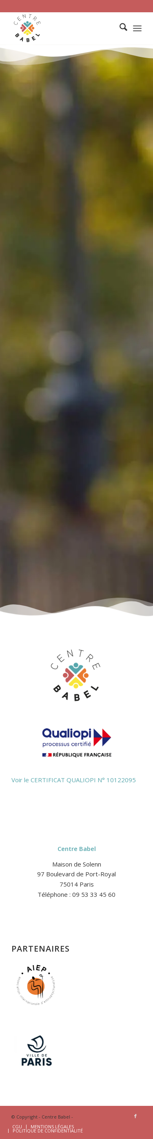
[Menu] (137, 28)
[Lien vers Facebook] (135, 1116)
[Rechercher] (119, 28)
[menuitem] (119, 28)
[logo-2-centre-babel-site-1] (63, 28)
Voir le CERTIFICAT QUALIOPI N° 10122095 (73, 780)
